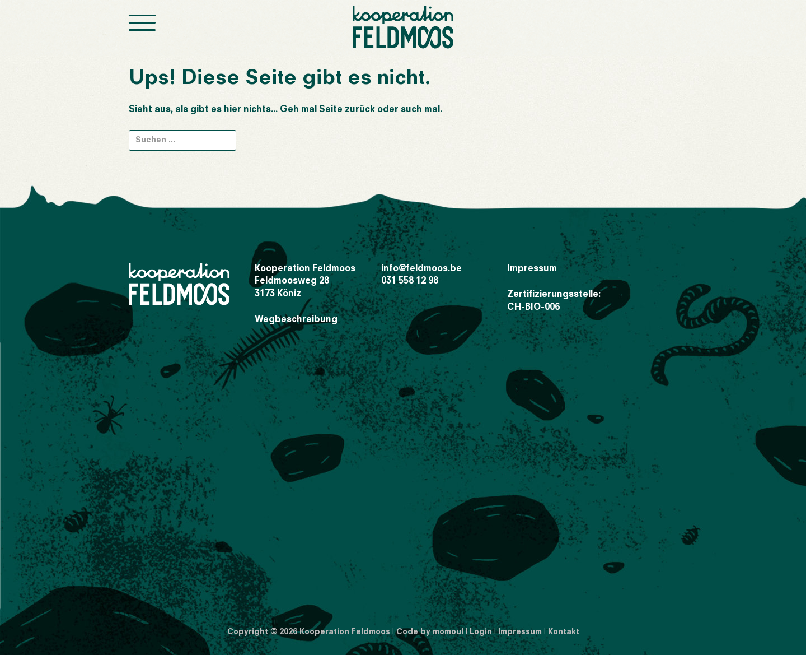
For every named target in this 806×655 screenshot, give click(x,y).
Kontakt (563, 632)
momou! (448, 632)
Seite (331, 109)
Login (481, 632)
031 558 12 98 (409, 281)
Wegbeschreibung (296, 319)
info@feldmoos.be (421, 268)
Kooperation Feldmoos (344, 632)
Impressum (532, 268)
